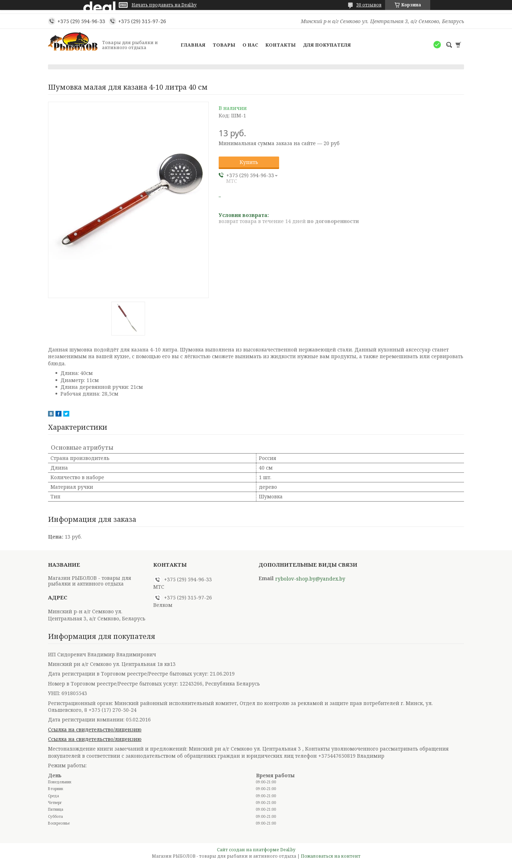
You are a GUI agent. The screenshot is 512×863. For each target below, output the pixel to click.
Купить (249, 162)
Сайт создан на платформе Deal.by (256, 850)
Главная (193, 45)
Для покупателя (327, 45)
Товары (224, 45)
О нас (250, 45)
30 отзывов (369, 5)
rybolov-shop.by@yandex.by (310, 579)
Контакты (280, 45)
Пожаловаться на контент (331, 856)
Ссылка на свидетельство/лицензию (95, 729)
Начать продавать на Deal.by (164, 4)
